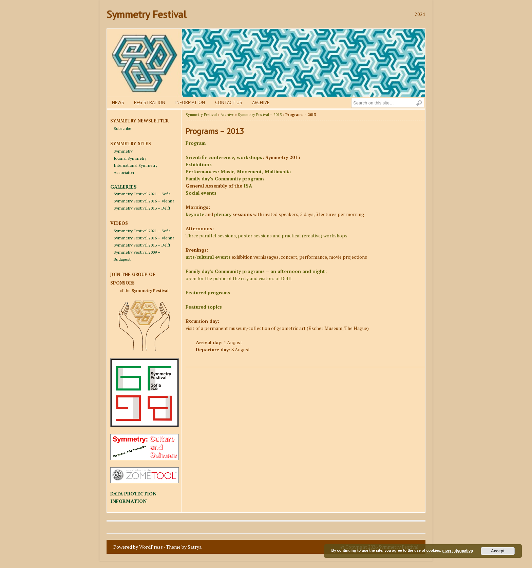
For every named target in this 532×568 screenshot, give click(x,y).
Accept (498, 551)
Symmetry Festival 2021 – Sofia (142, 193)
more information (457, 550)
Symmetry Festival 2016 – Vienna (144, 200)
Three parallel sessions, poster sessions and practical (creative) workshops (266, 235)
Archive (260, 102)
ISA (248, 185)
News (118, 102)
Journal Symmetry (130, 158)
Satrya (195, 547)
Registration (149, 102)
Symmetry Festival (146, 14)
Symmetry (123, 151)
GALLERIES (123, 186)
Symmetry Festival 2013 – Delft (142, 208)
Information (190, 102)
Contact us (228, 102)
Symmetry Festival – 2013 (260, 114)
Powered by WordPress (138, 547)
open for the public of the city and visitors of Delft (239, 278)
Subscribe (122, 128)
